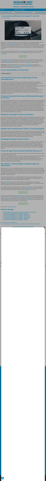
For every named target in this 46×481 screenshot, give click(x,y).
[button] (2, 478)
